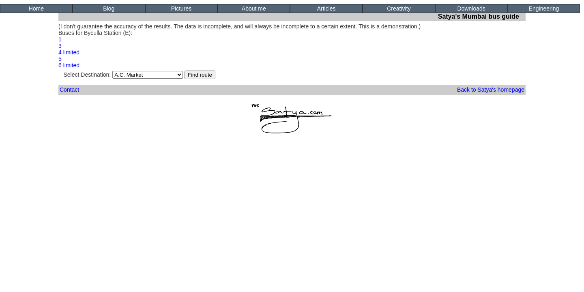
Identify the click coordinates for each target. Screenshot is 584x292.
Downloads (471, 8)
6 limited (68, 65)
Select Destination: (123, 74)
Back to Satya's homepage (490, 89)
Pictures (181, 8)
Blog (108, 8)
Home (36, 8)
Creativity (398, 8)
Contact (69, 89)
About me (254, 8)
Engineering (544, 8)
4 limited (68, 52)
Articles (326, 8)
